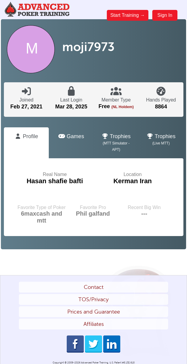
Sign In (164, 15)
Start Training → (127, 15)
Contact (94, 287)
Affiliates (93, 324)
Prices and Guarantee (93, 312)
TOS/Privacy (93, 299)
